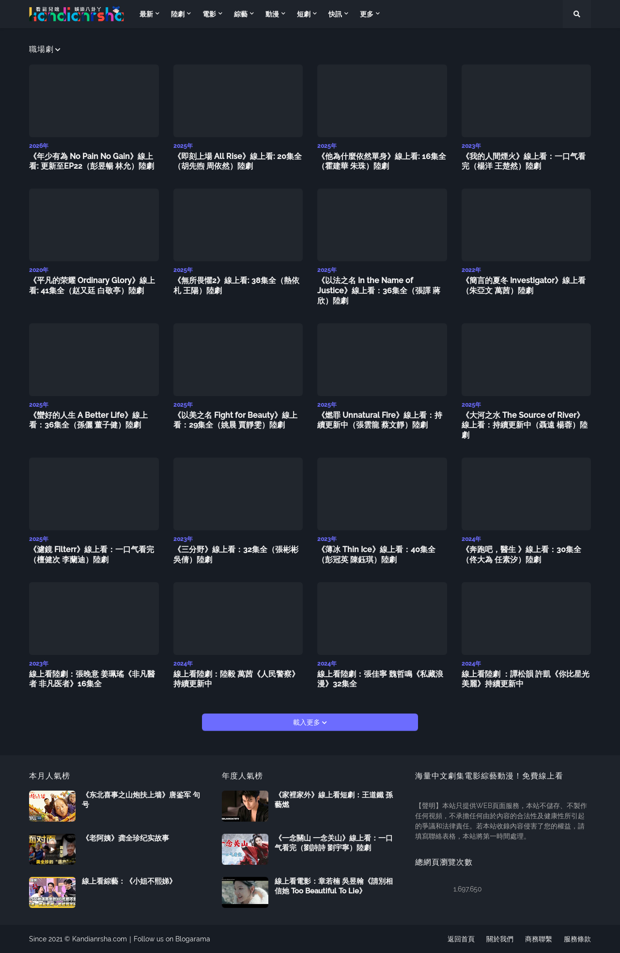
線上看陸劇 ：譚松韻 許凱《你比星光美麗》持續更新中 (525, 679)
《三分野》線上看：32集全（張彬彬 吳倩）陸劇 (235, 554)
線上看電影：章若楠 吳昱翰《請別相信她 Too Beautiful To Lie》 (334, 886)
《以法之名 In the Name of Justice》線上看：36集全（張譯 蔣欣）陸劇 (378, 290)
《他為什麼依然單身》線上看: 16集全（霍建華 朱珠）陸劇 (381, 161)
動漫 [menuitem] (272, 14)
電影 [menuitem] (209, 14)
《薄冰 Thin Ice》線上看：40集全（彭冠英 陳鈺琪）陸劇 (376, 554)
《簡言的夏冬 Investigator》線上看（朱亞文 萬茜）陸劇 (524, 285)
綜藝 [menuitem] (241, 14)
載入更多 (307, 722)
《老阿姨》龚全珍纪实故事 (125, 838)
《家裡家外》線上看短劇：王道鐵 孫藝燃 (334, 800)
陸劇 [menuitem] (178, 14)
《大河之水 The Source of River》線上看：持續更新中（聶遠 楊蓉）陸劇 (525, 425)
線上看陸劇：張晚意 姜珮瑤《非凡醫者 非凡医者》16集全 (92, 679)
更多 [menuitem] (366, 14)
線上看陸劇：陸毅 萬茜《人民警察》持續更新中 (236, 679)
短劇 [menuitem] (303, 14)
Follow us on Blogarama (172, 939)
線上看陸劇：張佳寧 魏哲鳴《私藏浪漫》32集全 (380, 679)
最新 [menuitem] (146, 14)
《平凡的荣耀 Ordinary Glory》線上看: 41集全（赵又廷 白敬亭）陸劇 (92, 285)
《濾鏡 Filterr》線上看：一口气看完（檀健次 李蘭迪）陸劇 (91, 554)
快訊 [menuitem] (335, 14)
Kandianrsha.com (99, 939)
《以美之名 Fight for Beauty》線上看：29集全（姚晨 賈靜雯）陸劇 (235, 420)
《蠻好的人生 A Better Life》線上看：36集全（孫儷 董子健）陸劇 (88, 420)
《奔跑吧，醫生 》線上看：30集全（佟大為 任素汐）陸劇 (521, 554)
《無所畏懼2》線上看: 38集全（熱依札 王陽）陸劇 (236, 285)
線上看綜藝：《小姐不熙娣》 (129, 881)
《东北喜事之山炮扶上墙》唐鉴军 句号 (141, 800)
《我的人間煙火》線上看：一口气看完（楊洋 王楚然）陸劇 (524, 161)
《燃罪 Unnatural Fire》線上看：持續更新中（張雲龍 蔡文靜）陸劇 (379, 420)
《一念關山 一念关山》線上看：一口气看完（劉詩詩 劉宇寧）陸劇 (334, 843)
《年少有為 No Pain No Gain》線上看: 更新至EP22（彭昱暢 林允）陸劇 (91, 161)
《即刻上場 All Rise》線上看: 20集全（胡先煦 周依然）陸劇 (237, 161)
